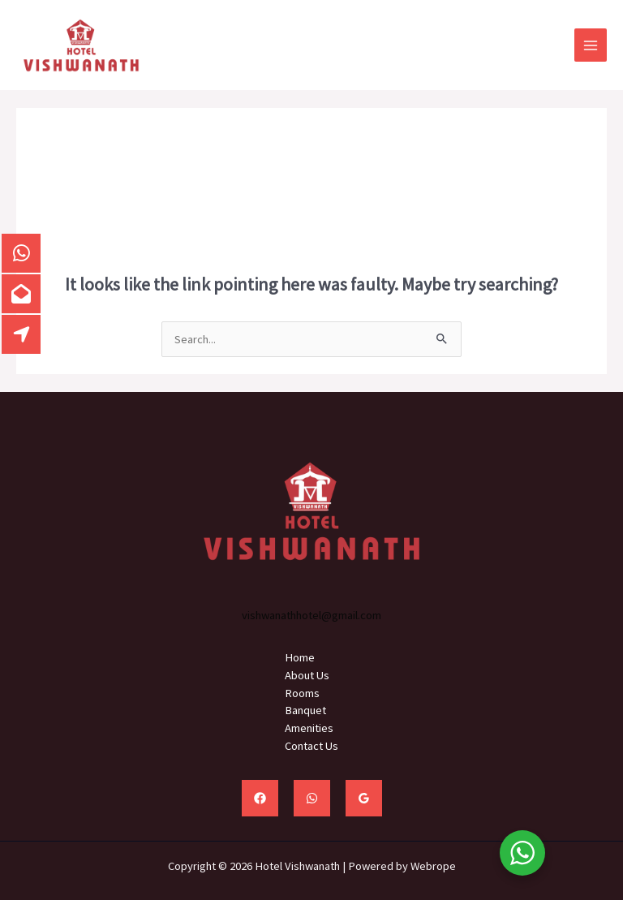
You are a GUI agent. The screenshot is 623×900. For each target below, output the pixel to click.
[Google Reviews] (364, 798)
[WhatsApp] (312, 798)
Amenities (309, 728)
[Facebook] (260, 798)
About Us (307, 675)
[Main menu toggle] (590, 44)
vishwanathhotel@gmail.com (311, 615)
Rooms (302, 693)
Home (300, 657)
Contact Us (311, 746)
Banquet (305, 710)
